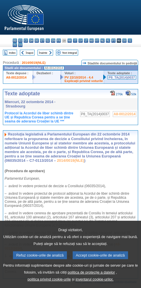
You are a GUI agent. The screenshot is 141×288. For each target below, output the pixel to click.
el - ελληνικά (48, 40)
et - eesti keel (42, 40)
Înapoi (29, 52)
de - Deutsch (37, 40)
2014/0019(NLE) (34, 62)
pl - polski (108, 40)
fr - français (59, 40)
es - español (20, 40)
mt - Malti (97, 40)
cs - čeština (26, 40)
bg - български (15, 40)
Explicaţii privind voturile (84, 81)
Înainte (43, 52)
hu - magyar (91, 40)
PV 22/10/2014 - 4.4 (79, 77)
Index (12, 52)
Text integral (69, 52)
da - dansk (31, 40)
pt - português (113, 40)
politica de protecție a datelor (91, 280)
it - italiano (75, 40)
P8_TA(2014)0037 (122, 77)
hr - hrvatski (69, 40)
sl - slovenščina (130, 40)
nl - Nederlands (102, 40)
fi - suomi (15, 45)
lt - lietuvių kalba (86, 40)
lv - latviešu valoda (80, 40)
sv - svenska (20, 45)
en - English (53, 40)
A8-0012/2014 (16, 77)
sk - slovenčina (124, 40)
